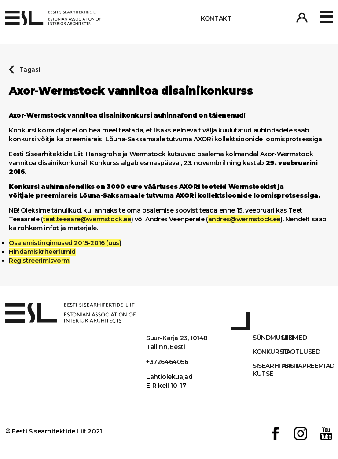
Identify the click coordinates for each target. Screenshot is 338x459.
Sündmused (267, 337)
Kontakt (216, 18)
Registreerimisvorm (39, 260)
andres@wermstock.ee (244, 219)
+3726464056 (167, 362)
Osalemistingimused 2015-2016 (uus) (65, 243)
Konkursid (267, 352)
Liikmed (294, 337)
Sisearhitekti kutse (267, 370)
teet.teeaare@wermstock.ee (87, 219)
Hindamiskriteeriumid (42, 252)
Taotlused (296, 352)
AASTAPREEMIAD (296, 366)
